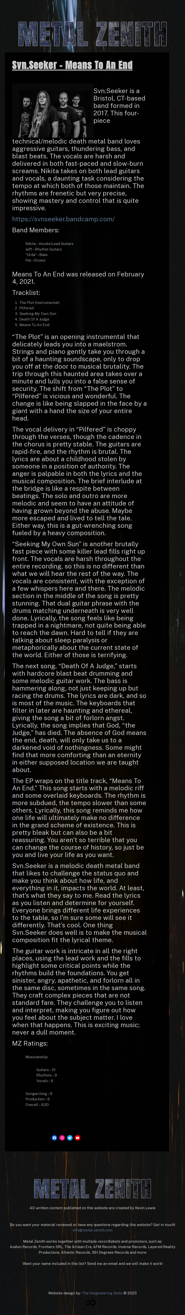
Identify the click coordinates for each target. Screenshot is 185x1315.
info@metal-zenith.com (92, 1230)
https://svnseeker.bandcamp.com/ (63, 219)
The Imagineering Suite (102, 1293)
